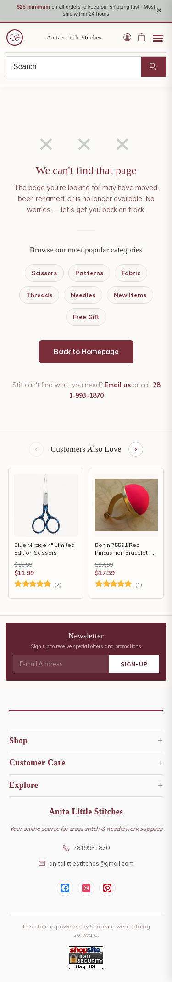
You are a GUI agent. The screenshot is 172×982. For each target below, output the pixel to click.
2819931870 (86, 847)
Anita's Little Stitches (74, 37)
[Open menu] (157, 37)
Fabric (131, 273)
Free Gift (86, 317)
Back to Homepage (86, 351)
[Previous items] (36, 449)
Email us (118, 385)
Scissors (44, 273)
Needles (83, 295)
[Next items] (135, 449)
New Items (130, 295)
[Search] (73, 67)
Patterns (89, 273)
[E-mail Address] (61, 664)
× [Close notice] (159, 10)
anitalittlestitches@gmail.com (86, 863)
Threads (39, 295)
